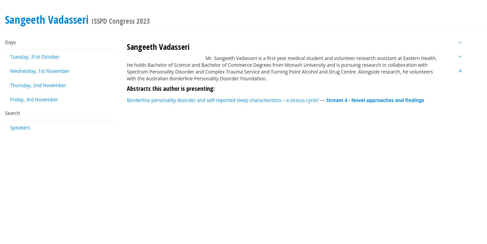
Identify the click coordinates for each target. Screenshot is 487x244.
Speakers (20, 127)
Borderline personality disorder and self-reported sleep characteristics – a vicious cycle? (223, 100)
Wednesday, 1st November (39, 71)
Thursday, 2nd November (38, 85)
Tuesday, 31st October (35, 57)
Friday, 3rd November (34, 99)
